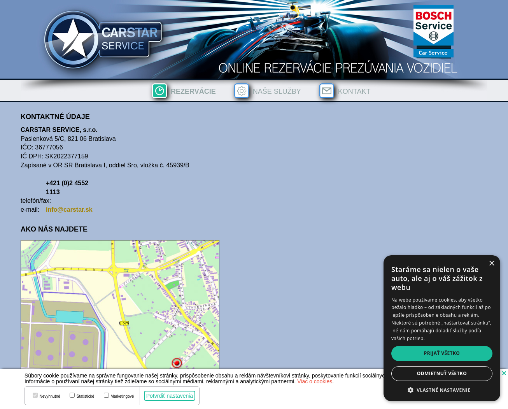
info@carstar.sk (69, 209)
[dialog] (442, 328)
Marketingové (122, 396)
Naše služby (277, 91)
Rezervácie (193, 91)
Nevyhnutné (49, 396)
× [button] (491, 264)
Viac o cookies (314, 381)
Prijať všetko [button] (442, 353)
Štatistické (86, 396)
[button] (504, 373)
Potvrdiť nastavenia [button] (169, 396)
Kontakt (354, 91)
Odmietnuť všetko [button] (442, 373)
